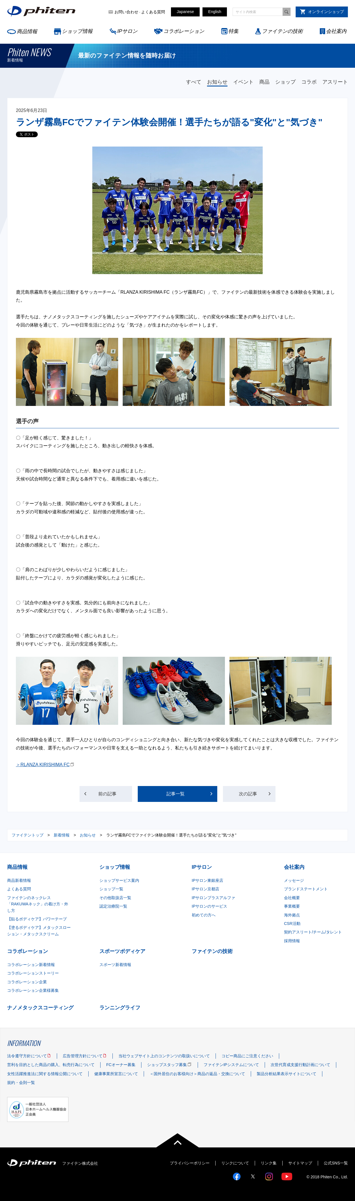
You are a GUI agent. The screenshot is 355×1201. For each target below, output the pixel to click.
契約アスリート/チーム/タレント (313, 932)
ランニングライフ (119, 1008)
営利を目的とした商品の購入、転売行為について (51, 1064)
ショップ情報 (77, 31)
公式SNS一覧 (336, 1163)
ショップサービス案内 (119, 880)
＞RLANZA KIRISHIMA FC (43, 764)
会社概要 (292, 897)
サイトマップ (300, 1163)
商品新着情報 (19, 880)
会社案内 (336, 31)
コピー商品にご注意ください (247, 1056)
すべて (193, 82)
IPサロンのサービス (209, 906)
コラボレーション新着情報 (31, 964)
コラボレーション (183, 31)
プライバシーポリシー (190, 1163)
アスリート (335, 82)
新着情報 (62, 835)
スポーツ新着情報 (115, 964)
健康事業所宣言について (116, 1073)
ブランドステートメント (306, 889)
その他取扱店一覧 (115, 897)
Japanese (185, 11)
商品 (264, 82)
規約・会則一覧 (21, 1082)
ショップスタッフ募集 (167, 1064)
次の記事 (248, 793)
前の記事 (107, 793)
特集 (233, 31)
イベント (243, 82)
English (214, 11)
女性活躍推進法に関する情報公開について (45, 1073)
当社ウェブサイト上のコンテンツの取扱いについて (164, 1056)
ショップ (285, 82)
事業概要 (292, 906)
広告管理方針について (83, 1056)
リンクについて (235, 1163)
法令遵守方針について (27, 1056)
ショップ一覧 (111, 889)
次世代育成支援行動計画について (300, 1064)
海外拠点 (292, 915)
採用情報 (292, 941)
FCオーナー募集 (120, 1064)
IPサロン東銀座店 (207, 880)
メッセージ (294, 880)
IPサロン (127, 31)
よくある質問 (153, 12)
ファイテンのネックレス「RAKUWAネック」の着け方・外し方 (37, 904)
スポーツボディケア (122, 951)
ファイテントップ (27, 835)
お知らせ (217, 82)
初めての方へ (204, 915)
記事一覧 (175, 793)
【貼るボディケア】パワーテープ (37, 919)
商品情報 (27, 31)
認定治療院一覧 (113, 906)
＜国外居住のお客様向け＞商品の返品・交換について (197, 1073)
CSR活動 (292, 923)
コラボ (309, 82)
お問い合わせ (126, 12)
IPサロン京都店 (205, 889)
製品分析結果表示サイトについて (286, 1073)
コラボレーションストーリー (33, 973)
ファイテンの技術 (282, 31)
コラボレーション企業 (27, 982)
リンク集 (269, 1163)
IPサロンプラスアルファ (213, 897)
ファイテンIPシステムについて (231, 1064)
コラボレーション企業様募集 (33, 990)
